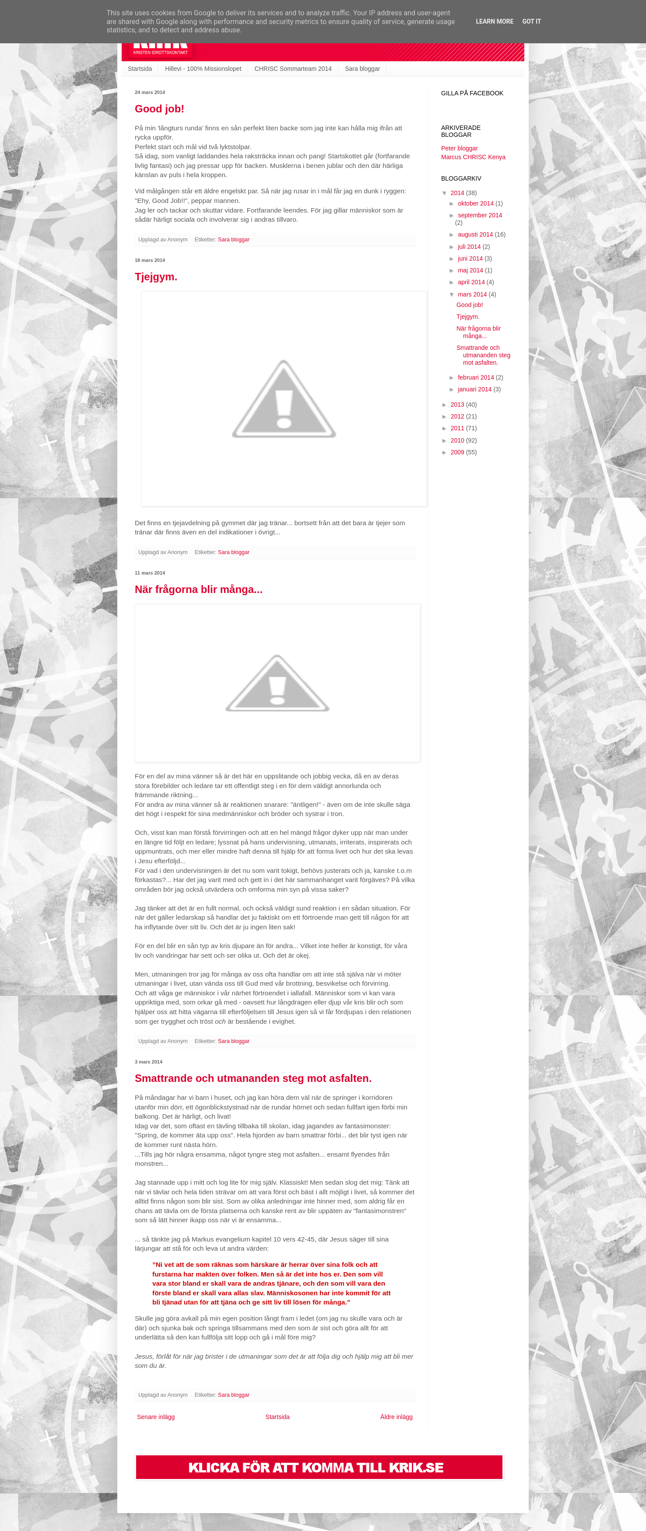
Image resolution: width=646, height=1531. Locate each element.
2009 (458, 452)
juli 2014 (470, 246)
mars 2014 (473, 294)
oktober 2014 (476, 203)
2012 (458, 416)
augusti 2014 (476, 234)
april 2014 (472, 282)
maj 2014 (471, 270)
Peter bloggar (459, 148)
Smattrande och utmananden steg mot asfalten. (253, 1078)
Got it (531, 21)
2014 (458, 192)
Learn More (494, 21)
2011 (458, 428)
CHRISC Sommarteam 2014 (293, 68)
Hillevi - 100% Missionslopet (203, 68)
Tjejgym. (156, 276)
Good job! (159, 109)
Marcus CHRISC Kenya (473, 156)
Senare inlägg (156, 1416)
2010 (458, 440)
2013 (458, 404)
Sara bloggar (362, 68)
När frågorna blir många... (199, 589)
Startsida (140, 68)
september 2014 (480, 215)
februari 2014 (476, 377)
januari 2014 (475, 389)
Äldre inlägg (396, 1416)
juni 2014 (471, 258)
